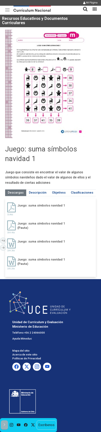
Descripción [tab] (38, 192)
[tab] (83, 7)
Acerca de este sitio (24, 354)
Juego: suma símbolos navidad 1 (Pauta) (41, 226)
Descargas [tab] (16, 192)
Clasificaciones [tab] (82, 192)
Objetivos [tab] (59, 192)
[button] (83, 7)
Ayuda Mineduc (22, 338)
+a (3, 240)
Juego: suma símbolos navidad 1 (41, 205)
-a (4, 247)
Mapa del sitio (21, 350)
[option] (11, 425)
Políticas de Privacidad (26, 358)
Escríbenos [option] (46, 425)
